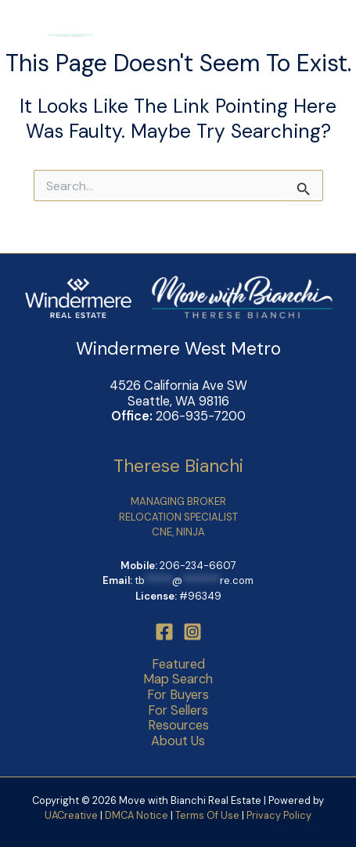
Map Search (178, 679)
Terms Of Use (208, 815)
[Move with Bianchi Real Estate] (55, 31)
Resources (178, 725)
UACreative (71, 815)
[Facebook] (164, 631)
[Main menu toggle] (321, 32)
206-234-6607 (198, 565)
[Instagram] (192, 631)
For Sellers (178, 711)
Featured (178, 664)
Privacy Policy (278, 815)
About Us (178, 741)
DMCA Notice (136, 815)
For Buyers (178, 695)
